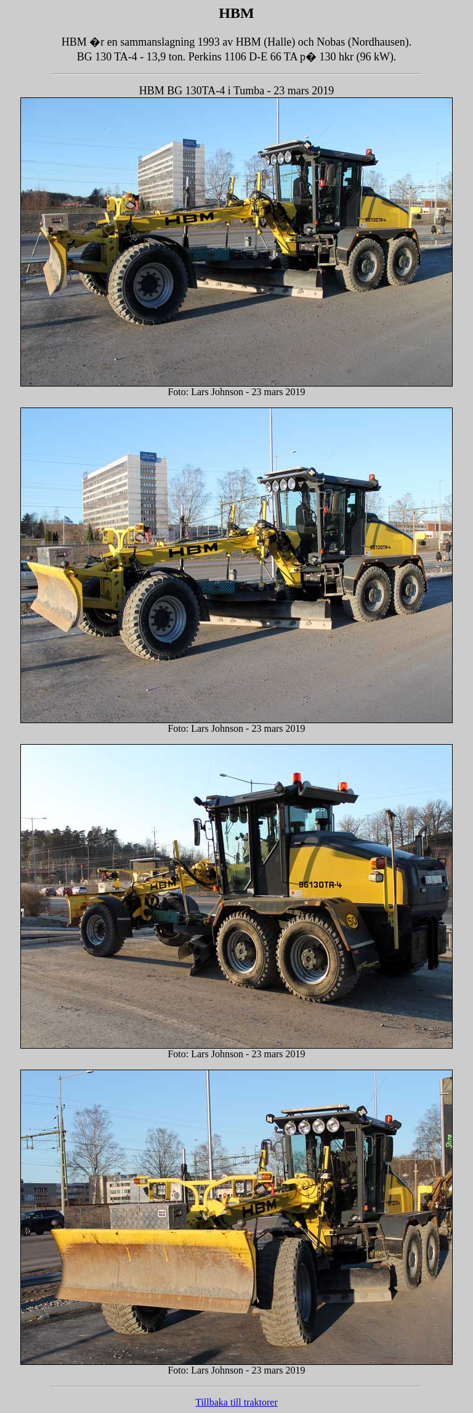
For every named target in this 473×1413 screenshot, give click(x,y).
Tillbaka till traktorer (236, 1402)
